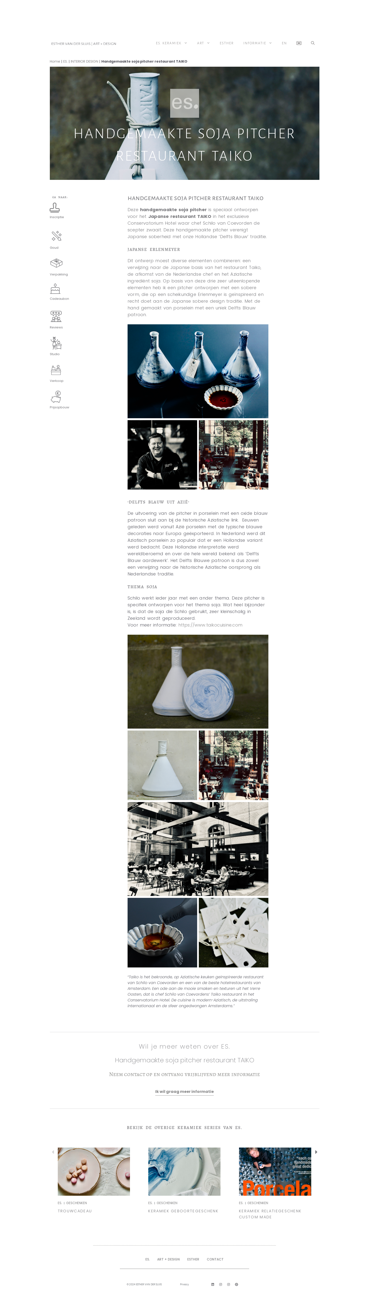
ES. (65, 61)
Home (55, 61)
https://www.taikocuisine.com (210, 625)
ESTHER (194, 1259)
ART (206, 43)
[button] (312, 43)
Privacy (184, 1284)
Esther (227, 43)
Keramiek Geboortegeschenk (183, 1211)
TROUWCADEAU (75, 1211)
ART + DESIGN (167, 1259)
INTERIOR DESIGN (84, 61)
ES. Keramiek (174, 43)
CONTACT (217, 1259)
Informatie (260, 43)
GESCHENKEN (76, 1203)
